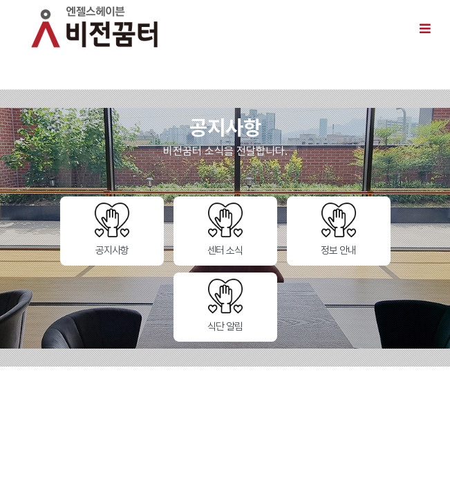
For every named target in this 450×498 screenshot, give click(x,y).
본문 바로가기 (0, 0)
